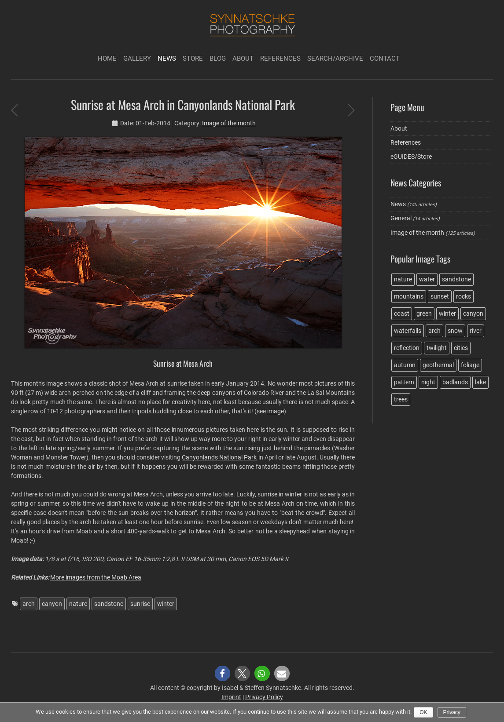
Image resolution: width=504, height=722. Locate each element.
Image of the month (229, 123)
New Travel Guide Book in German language (351, 110)
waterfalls (407, 330)
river (476, 330)
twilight (437, 347)
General (401, 218)
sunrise (140, 603)
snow (455, 330)
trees (401, 399)
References (280, 58)
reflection (406, 347)
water (427, 279)
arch (28, 603)
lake (480, 382)
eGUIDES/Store (411, 156)
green (424, 313)
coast (401, 313)
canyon (52, 603)
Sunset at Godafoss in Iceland (14, 110)
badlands (455, 382)
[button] (222, 673)
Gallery (137, 58)
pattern (404, 382)
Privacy (451, 712)
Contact (385, 58)
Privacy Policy (264, 696)
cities (461, 347)
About (243, 58)
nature (78, 603)
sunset (439, 296)
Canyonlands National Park (219, 457)
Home (107, 58)
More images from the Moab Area (95, 577)
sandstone (108, 603)
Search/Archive (335, 58)
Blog (218, 58)
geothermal (438, 364)
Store (193, 58)
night (428, 382)
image (275, 411)
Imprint (231, 696)
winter (165, 603)
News (167, 58)
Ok (423, 712)
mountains (408, 296)
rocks (463, 296)
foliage (470, 364)
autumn (405, 364)
